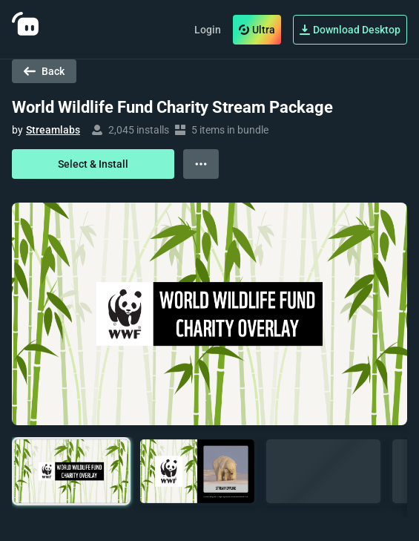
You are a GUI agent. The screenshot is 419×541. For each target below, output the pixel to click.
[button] (71, 471)
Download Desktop (350, 30)
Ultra (257, 30)
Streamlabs (53, 130)
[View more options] (201, 164)
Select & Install (93, 164)
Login (207, 30)
